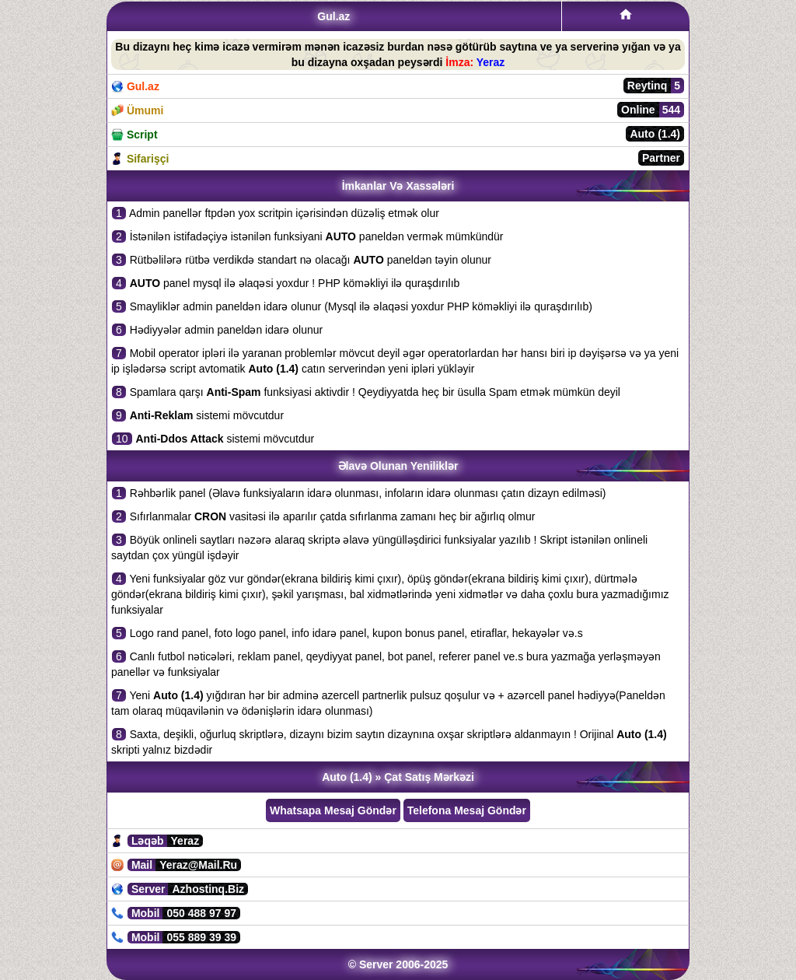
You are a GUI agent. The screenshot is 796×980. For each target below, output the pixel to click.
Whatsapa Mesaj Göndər (333, 810)
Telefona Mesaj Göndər (466, 810)
